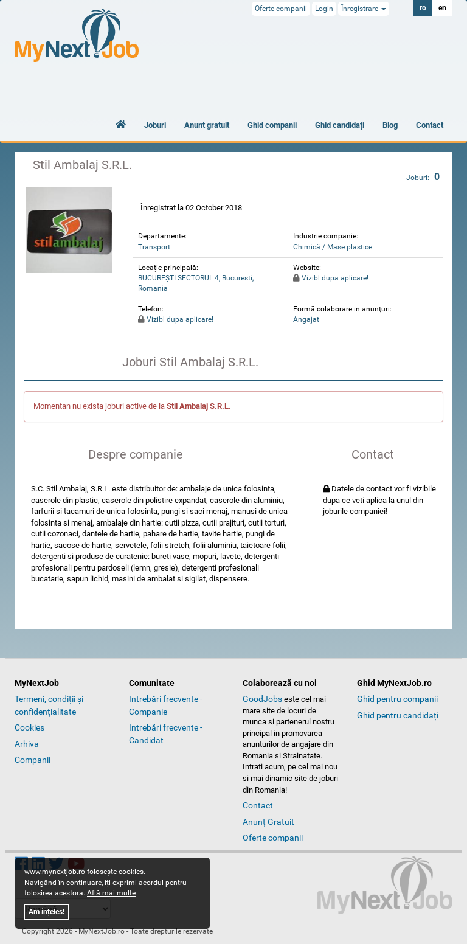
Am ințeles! (46, 912)
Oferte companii (281, 8)
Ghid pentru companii (397, 699)
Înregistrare (363, 8)
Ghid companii (272, 125)
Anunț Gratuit (268, 822)
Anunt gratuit (206, 125)
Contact (429, 125)
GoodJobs (262, 699)
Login (324, 8)
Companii (32, 760)
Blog (390, 125)
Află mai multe (111, 893)
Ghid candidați (339, 125)
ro (423, 8)
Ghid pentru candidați (397, 715)
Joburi (155, 125)
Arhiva (27, 744)
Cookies (29, 727)
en (442, 8)
